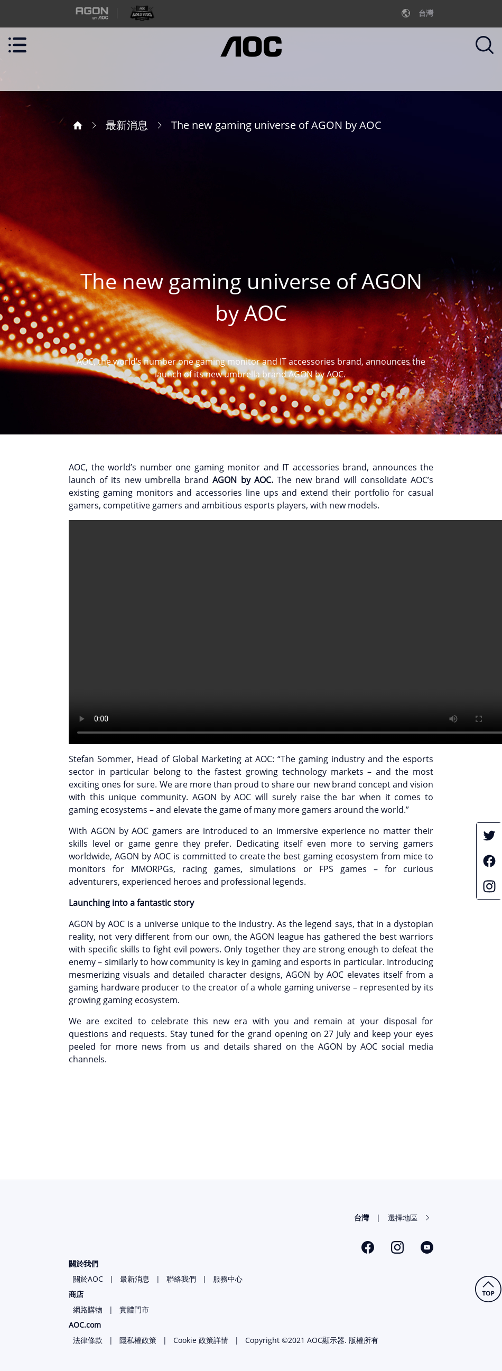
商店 (76, 1294)
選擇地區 (402, 1217)
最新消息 (135, 1279)
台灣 (361, 1217)
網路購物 (88, 1309)
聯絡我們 (181, 1279)
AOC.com (85, 1325)
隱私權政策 (137, 1340)
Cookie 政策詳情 (200, 1340)
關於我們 (83, 1263)
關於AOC (88, 1279)
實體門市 (134, 1309)
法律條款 (88, 1340)
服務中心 (228, 1279)
